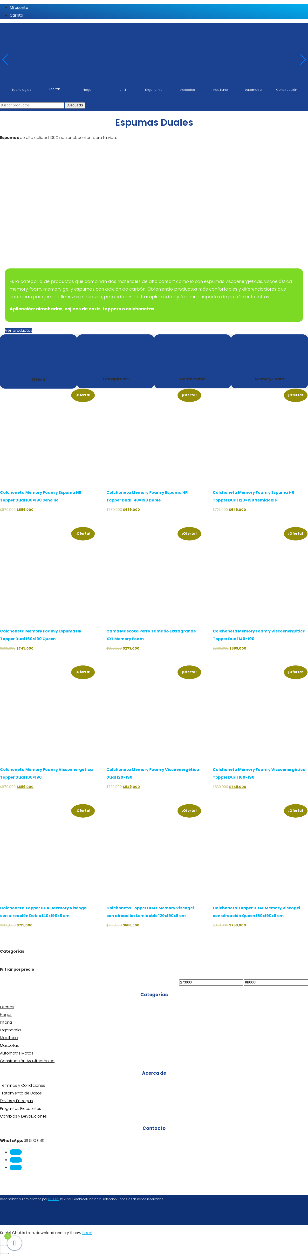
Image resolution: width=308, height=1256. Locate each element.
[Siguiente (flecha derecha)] (7, 1253)
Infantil (6, 1022)
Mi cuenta (19, 7)
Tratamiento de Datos (21, 1093)
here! (87, 1233)
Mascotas (9, 1045)
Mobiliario (9, 1038)
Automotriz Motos (16, 1053)
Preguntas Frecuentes (20, 1108)
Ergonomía (10, 1030)
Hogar (6, 1014)
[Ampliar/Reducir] (2, 1245)
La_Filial (53, 1199)
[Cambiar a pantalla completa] (7, 1245)
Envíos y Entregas (16, 1101)
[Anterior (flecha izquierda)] (2, 1253)
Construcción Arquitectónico (27, 1061)
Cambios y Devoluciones (23, 1116)
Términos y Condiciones (22, 1085)
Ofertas (7, 1007)
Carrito (16, 15)
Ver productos (18, 330)
